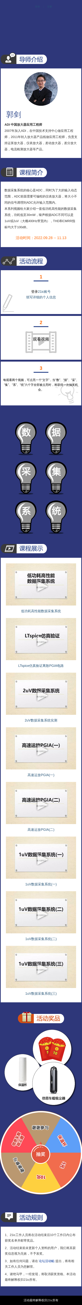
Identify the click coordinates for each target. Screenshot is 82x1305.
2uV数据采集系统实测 (41, 720)
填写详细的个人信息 (41, 297)
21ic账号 (44, 292)
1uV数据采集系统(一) (41, 884)
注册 (49, 6)
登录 (37, 6)
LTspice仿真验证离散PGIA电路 (41, 666)
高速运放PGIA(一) (41, 775)
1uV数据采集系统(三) (41, 993)
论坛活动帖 (46, 1261)
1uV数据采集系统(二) (41, 939)
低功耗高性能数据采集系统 (41, 611)
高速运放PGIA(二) (41, 830)
